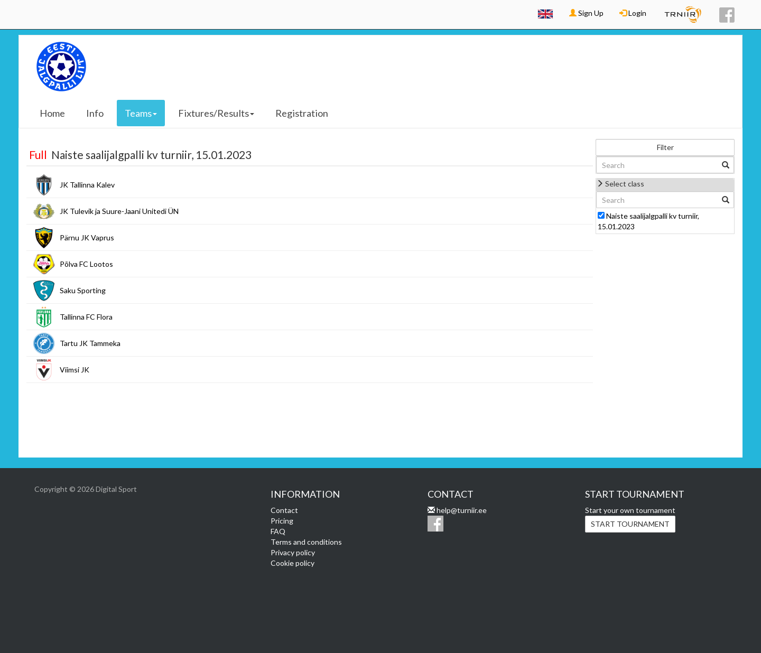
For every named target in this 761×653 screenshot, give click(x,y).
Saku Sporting (83, 290)
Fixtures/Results (216, 113)
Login (632, 12)
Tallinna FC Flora (86, 316)
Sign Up (586, 12)
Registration (301, 113)
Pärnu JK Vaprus (87, 237)
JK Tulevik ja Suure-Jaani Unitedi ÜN (119, 211)
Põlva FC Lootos (86, 263)
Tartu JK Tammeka (90, 343)
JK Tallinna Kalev (87, 184)
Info (95, 113)
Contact (284, 510)
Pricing (282, 520)
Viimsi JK (74, 369)
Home (52, 113)
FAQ (278, 531)
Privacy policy (293, 552)
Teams (141, 113)
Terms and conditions (306, 541)
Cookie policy (292, 562)
